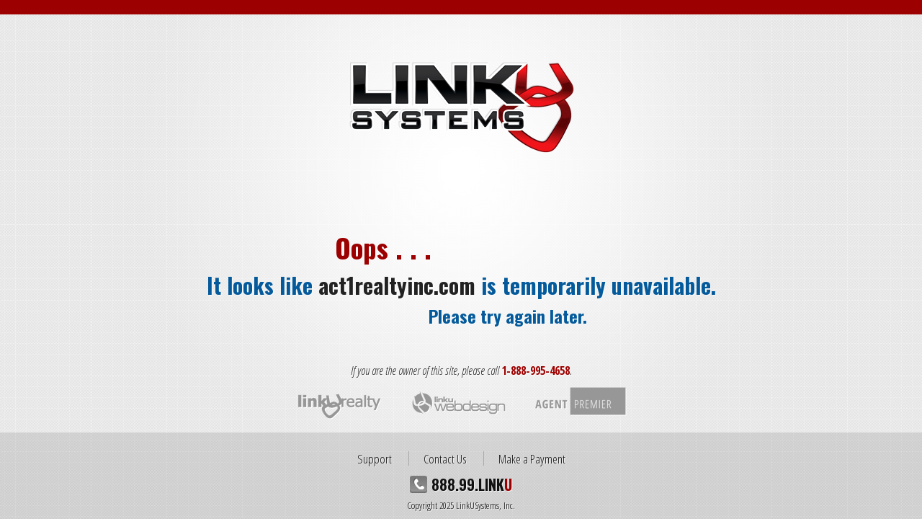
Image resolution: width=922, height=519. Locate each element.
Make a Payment (531, 458)
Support (374, 458)
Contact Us (445, 458)
